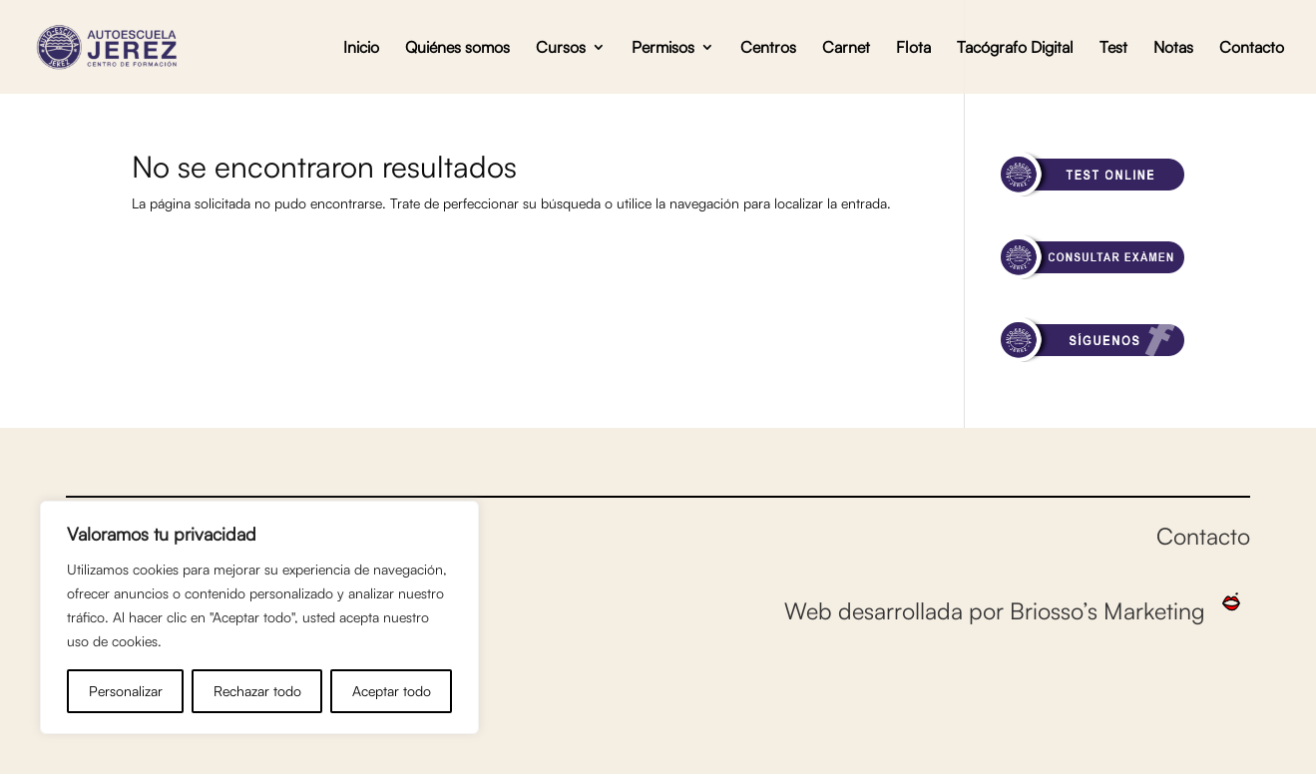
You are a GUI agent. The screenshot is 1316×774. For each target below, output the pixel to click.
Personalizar (126, 690)
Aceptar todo (391, 690)
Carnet (846, 48)
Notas (1173, 48)
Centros (768, 48)
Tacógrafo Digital (1015, 48)
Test (1113, 48)
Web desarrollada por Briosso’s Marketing (1017, 610)
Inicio (361, 48)
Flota (913, 48)
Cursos (561, 48)
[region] (259, 617)
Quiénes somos (457, 48)
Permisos (663, 48)
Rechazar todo (257, 690)
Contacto (1251, 48)
